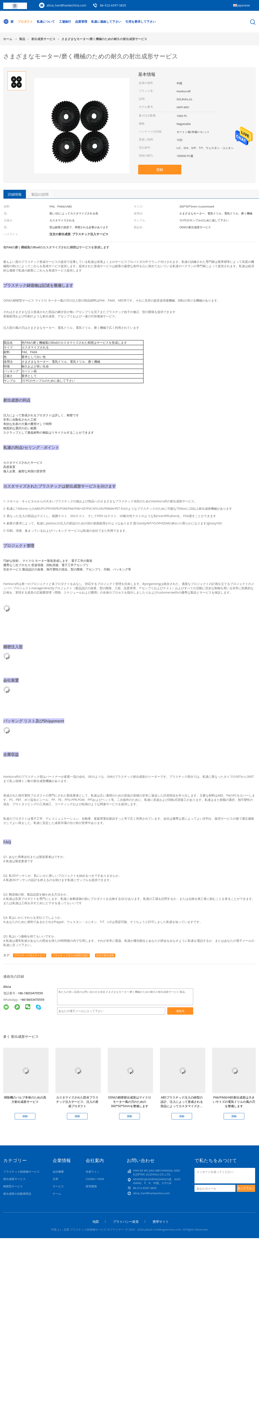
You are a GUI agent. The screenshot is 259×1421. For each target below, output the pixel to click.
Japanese (243, 5)
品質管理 (81, 21)
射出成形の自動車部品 (17, 1194)
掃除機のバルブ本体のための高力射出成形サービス (25, 1099)
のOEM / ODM (95, 1179)
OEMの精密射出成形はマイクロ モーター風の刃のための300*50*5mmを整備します (129, 1101)
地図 (95, 1221)
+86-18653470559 (30, 993)
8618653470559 (33, 1000)
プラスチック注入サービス (29, 955)
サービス (58, 1186)
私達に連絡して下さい (106, 21)
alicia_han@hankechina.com (66, 5)
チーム (57, 1194)
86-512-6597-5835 (113, 5)
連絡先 (180, 1011)
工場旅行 (65, 21)
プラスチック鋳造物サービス (21, 1172)
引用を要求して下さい (140, 21)
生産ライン (93, 1172)
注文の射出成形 (105, 955)
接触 (159, 169)
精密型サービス (13, 1186)
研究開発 (91, 1186)
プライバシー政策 (126, 1221)
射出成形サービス (14, 1179)
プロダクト (25, 21)
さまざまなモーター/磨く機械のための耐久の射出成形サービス (104, 39)
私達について (46, 21)
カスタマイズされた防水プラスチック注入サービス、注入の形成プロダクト (77, 1101)
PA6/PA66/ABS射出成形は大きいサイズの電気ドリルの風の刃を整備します (234, 1101)
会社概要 (58, 1172)
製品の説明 (40, 194)
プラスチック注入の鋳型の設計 (70, 955)
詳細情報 (15, 194)
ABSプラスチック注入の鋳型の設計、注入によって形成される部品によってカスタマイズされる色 (182, 1103)
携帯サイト (161, 1221)
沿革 (55, 1179)
